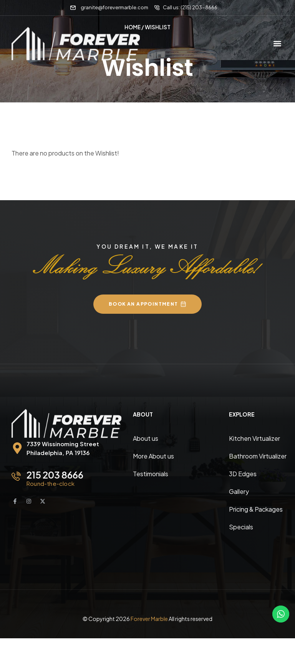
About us (145, 438)
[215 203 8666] (16, 475)
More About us (153, 456)
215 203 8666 (55, 474)
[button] (277, 43)
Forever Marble (149, 618)
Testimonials (150, 473)
